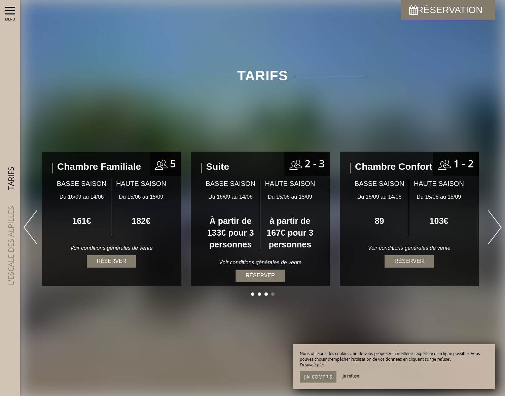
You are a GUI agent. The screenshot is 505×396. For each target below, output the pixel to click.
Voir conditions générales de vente (409, 248)
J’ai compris (318, 376)
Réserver (409, 261)
